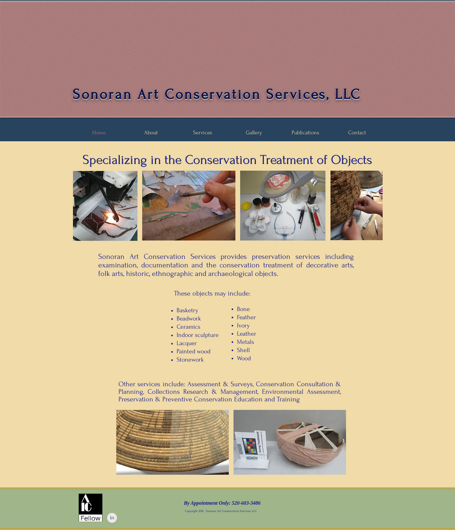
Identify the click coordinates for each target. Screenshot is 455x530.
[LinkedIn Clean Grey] (112, 518)
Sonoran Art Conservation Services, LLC (217, 94)
